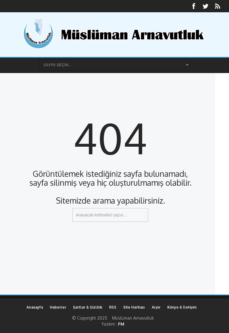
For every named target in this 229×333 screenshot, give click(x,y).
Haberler (58, 307)
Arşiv (156, 307)
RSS (112, 307)
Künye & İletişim (181, 307)
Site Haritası (134, 307)
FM (121, 323)
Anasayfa (35, 307)
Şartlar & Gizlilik (87, 307)
